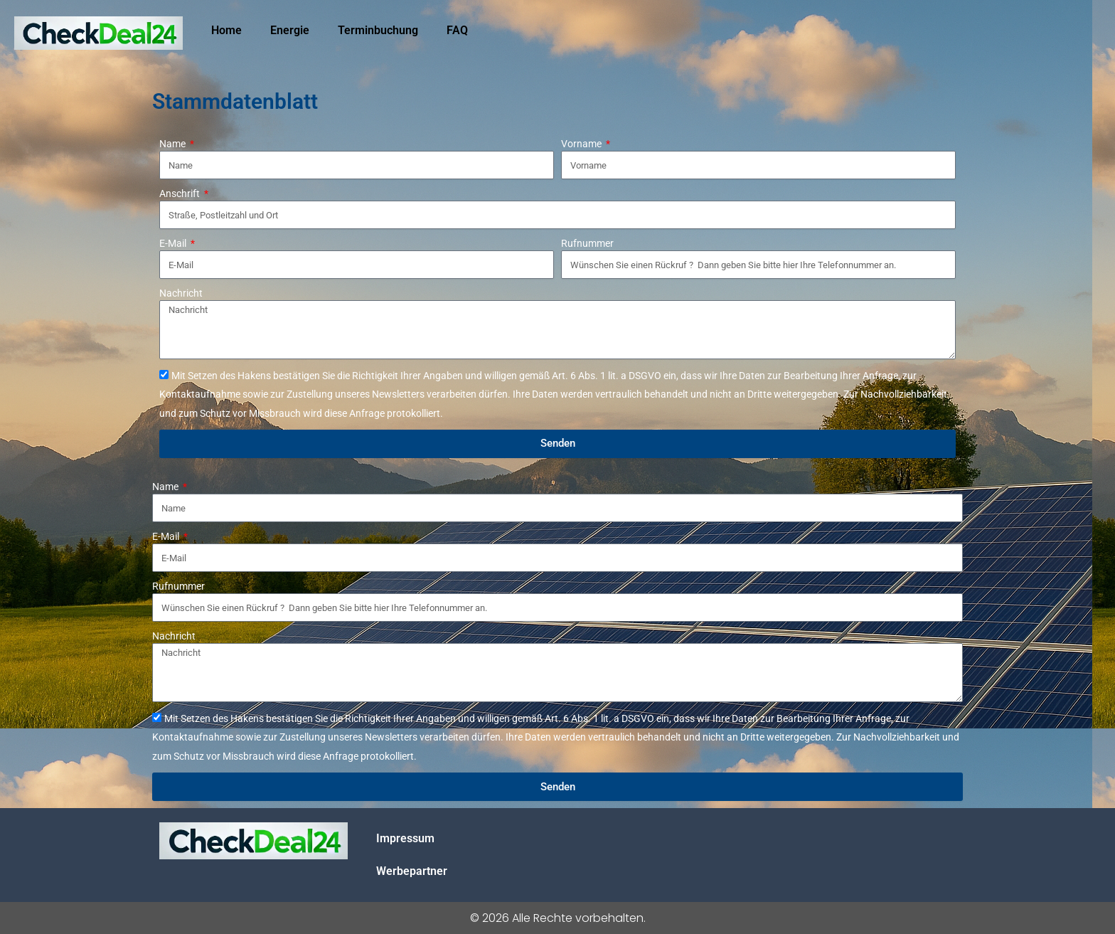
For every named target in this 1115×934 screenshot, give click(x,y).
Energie (289, 30)
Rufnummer (587, 243)
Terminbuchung (378, 30)
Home (226, 30)
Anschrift (180, 193)
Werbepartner (411, 871)
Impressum (405, 838)
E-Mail (173, 243)
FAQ (457, 30)
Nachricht (181, 293)
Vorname (582, 143)
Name (173, 143)
